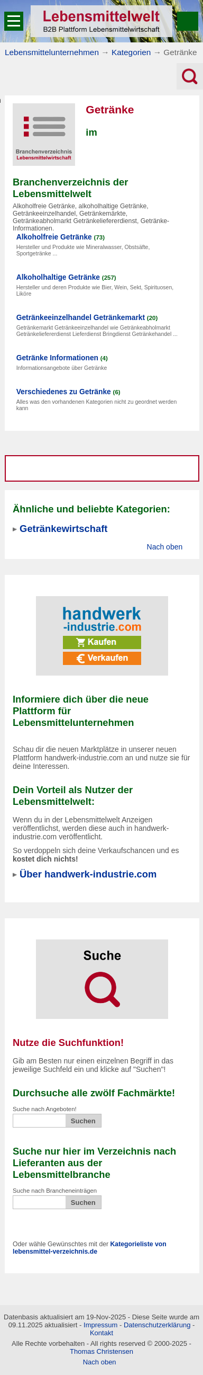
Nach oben (165, 547)
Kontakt (101, 1333)
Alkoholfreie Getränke (54, 237)
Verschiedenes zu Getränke (63, 392)
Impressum (100, 1325)
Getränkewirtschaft (63, 528)
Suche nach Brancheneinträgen (55, 1190)
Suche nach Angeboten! (45, 1109)
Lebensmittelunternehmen (52, 52)
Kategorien (131, 52)
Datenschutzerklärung (157, 1325)
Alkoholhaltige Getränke (58, 277)
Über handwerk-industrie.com (88, 874)
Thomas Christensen (101, 1351)
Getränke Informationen (57, 358)
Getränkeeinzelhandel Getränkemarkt (80, 318)
